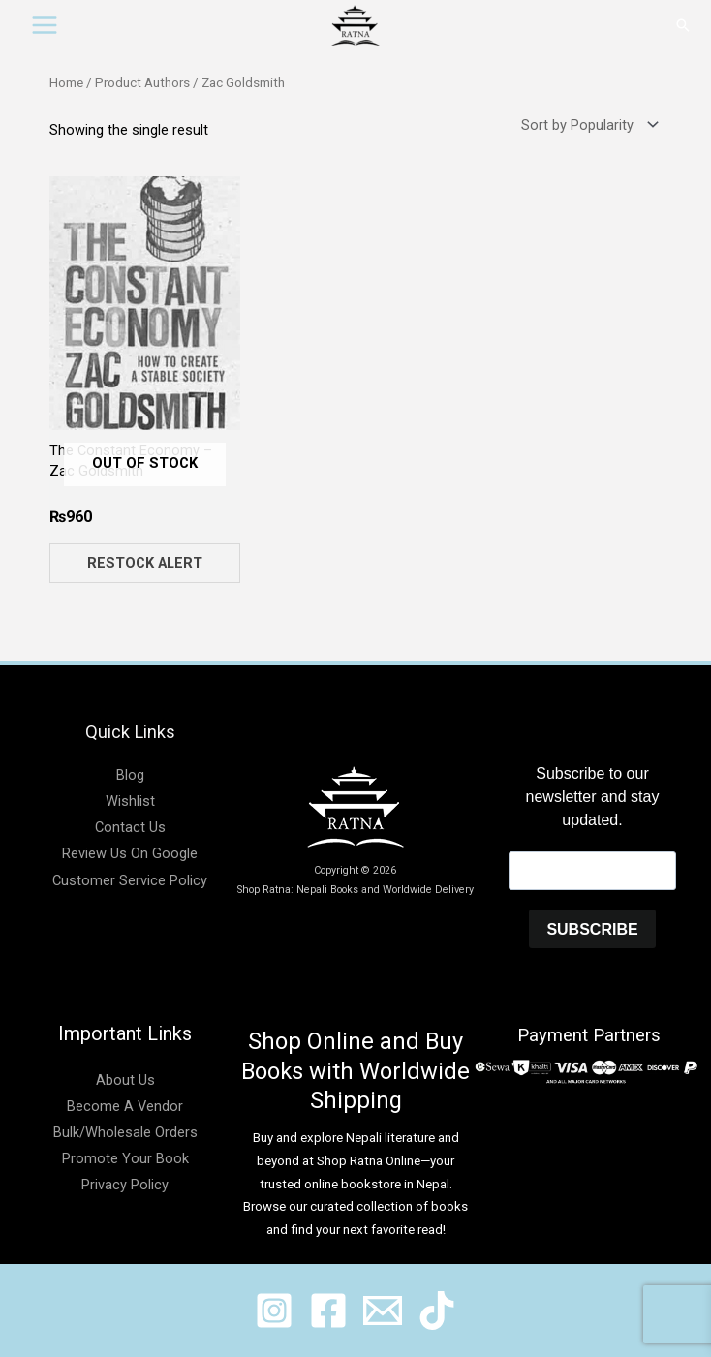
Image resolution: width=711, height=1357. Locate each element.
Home (66, 83)
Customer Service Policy (129, 880)
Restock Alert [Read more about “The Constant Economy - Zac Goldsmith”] (144, 562)
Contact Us (130, 827)
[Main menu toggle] (44, 25)
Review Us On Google (130, 853)
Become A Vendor (125, 1106)
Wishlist (130, 801)
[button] (683, 25)
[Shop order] (586, 125)
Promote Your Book (125, 1158)
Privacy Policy (125, 1184)
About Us (125, 1080)
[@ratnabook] (274, 1310)
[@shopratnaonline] (328, 1310)
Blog (130, 775)
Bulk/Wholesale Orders (125, 1132)
